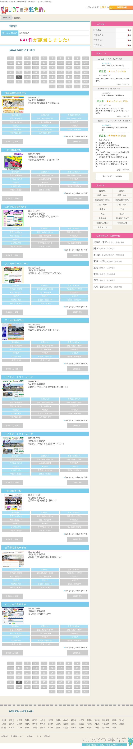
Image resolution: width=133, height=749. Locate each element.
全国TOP (6, 18)
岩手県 (19, 720)
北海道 (3, 720)
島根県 (121, 724)
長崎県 (73, 728)
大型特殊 (102, 218)
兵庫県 (89, 724)
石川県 (3, 724)
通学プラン (98, 40)
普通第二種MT (122, 218)
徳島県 (27, 728)
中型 (122, 209)
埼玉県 (81, 720)
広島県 (11, 728)
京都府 (73, 724)
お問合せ (30, 736)
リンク (38, 736)
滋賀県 (65, 724)
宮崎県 (96, 728)
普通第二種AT (102, 223)
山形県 (42, 720)
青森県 (11, 720)
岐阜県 (34, 724)
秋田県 (34, 720)
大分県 (89, 728)
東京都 (96, 720)
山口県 (19, 728)
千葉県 (89, 720)
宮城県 (27, 720)
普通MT (102, 191)
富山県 (121, 720)
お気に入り (98, 35)
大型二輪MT (102, 205)
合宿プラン (98, 45)
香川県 (34, 728)
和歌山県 (105, 724)
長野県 (27, 724)
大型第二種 (102, 227)
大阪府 (81, 724)
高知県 (50, 728)
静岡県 (42, 724)
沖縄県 (114, 728)
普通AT (122, 191)
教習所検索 (118, 7)
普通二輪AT (122, 195)
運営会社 (47, 736)
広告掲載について (17, 736)
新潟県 (114, 720)
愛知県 (50, 724)
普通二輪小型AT (122, 200)
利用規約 (4, 736)
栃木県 (65, 720)
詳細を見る (77, 142)
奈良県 (96, 724)
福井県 (11, 724)
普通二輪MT (102, 195)
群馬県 (73, 720)
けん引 (122, 214)
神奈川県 (105, 720)
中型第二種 (122, 223)
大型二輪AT (122, 205)
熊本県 (81, 728)
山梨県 (19, 724)
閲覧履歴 (97, 30)
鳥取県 (114, 724)
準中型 (102, 209)
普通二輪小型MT (102, 200)
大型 (102, 214)
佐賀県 (65, 728)
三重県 (58, 724)
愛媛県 (42, 728)
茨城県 (58, 720)
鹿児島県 (105, 728)
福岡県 (58, 728)
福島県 (50, 720)
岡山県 (3, 728)
